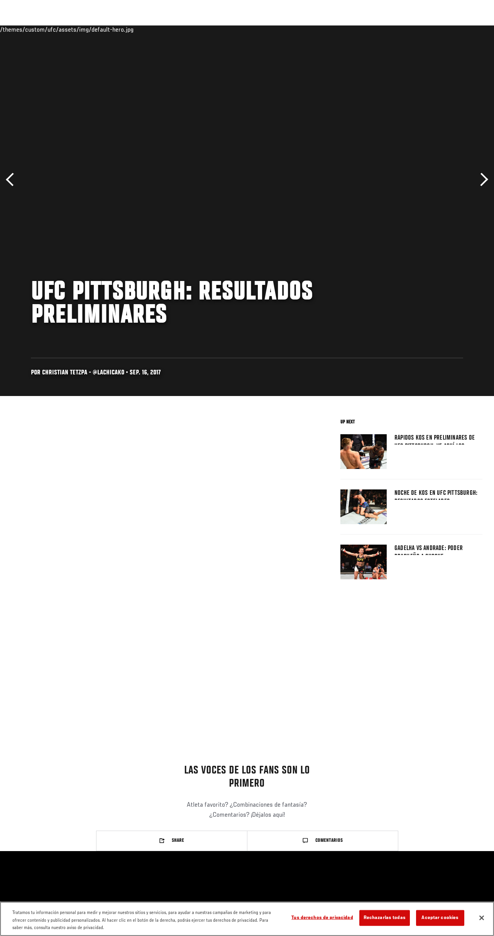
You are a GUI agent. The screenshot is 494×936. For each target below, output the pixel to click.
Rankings (56, 29)
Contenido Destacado (143, 29)
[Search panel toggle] (469, 29)
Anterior (12, 179)
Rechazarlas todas (385, 917)
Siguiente (481, 179)
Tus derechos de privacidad (322, 917)
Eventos (22, 29)
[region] (247, 919)
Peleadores (93, 29)
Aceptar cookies (439, 917)
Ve (415, 29)
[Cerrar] (481, 917)
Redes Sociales (381, 29)
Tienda (450, 29)
